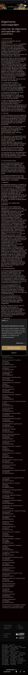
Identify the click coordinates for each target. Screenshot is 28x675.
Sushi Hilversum (5, 657)
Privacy (6, 635)
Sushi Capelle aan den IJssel (7, 651)
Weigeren (14, 352)
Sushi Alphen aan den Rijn (7, 646)
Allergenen (7, 628)
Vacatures (20, 628)
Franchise (20, 627)
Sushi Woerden (13, 663)
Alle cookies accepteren (14, 348)
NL (11, 670)
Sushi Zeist (19, 663)
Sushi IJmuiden (5, 659)
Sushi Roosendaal (22, 660)
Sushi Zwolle (13, 664)
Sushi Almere (12, 645)
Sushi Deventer (22, 652)
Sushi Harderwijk (5, 656)
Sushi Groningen (12, 655)
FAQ (19, 625)
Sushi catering (7, 627)
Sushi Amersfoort (17, 646)
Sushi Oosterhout (13, 660)
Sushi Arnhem (5, 648)
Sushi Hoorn (20, 657)
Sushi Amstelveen (5, 647)
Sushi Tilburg (13, 661)
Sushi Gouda (4, 655)
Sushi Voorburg (5, 663)
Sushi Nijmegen (5, 660)
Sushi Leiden (12, 659)
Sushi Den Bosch (5, 652)
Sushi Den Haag (13, 652)
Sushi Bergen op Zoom (14, 648)
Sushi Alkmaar (5, 645)
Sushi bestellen (8, 625)
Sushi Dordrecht (5, 654)
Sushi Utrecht (20, 661)
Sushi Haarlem (20, 655)
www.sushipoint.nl (13, 44)
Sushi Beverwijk (5, 650)
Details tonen (19, 343)
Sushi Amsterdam (14, 647)
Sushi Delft (17, 651)
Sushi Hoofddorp (13, 657)
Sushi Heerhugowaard (15, 656)
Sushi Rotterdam (5, 661)
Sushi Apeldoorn (22, 647)
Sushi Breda (12, 650)
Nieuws (6, 637)
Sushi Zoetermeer (5, 664)
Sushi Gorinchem (22, 654)
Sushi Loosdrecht (19, 659)
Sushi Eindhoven (13, 654)
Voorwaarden (7, 634)
